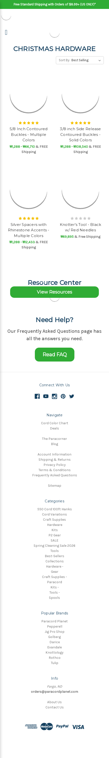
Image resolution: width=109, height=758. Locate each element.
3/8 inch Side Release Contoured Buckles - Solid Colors (80, 134)
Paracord (54, 582)
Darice (54, 642)
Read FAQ (55, 355)
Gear (54, 572)
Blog (54, 444)
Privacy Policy (55, 465)
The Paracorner (54, 439)
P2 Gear (54, 535)
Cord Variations (54, 514)
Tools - (54, 592)
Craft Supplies (54, 519)
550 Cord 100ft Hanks (54, 509)
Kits (54, 530)
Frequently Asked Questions (54, 475)
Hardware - (54, 566)
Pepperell (54, 626)
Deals (54, 428)
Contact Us (54, 707)
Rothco (55, 658)
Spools (54, 598)
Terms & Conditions (55, 470)
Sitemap (54, 486)
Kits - (54, 587)
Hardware (54, 525)
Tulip (54, 663)
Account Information (54, 454)
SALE (54, 540)
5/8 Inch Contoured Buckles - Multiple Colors (29, 134)
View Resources (54, 292)
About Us (54, 702)
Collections (54, 561)
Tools (54, 551)
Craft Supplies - (54, 577)
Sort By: (64, 60)
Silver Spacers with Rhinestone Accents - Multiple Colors (28, 230)
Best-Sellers (54, 556)
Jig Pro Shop (55, 632)
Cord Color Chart (54, 423)
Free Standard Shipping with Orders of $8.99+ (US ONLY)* (55, 4)
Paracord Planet (54, 621)
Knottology (54, 652)
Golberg (54, 637)
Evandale (54, 647)
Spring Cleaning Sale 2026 (54, 546)
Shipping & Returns (55, 459)
